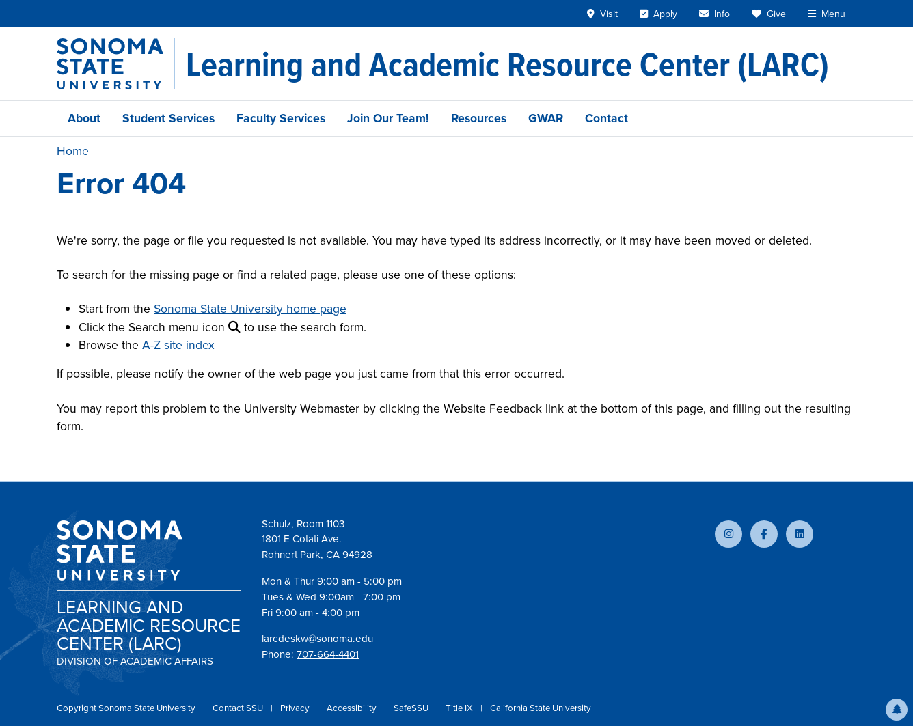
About (84, 118)
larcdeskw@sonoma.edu (317, 638)
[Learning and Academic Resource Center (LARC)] (507, 64)
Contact (606, 118)
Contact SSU (239, 707)
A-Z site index (178, 345)
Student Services (168, 118)
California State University (540, 707)
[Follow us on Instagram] (728, 534)
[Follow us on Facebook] (764, 534)
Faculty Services (280, 118)
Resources (478, 118)
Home (73, 151)
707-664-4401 (328, 654)
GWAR (545, 118)
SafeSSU (412, 707)
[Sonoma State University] (116, 63)
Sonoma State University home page (250, 309)
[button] (897, 710)
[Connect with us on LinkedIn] (799, 534)
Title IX (460, 707)
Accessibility (353, 707)
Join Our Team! (388, 118)
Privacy (296, 707)
